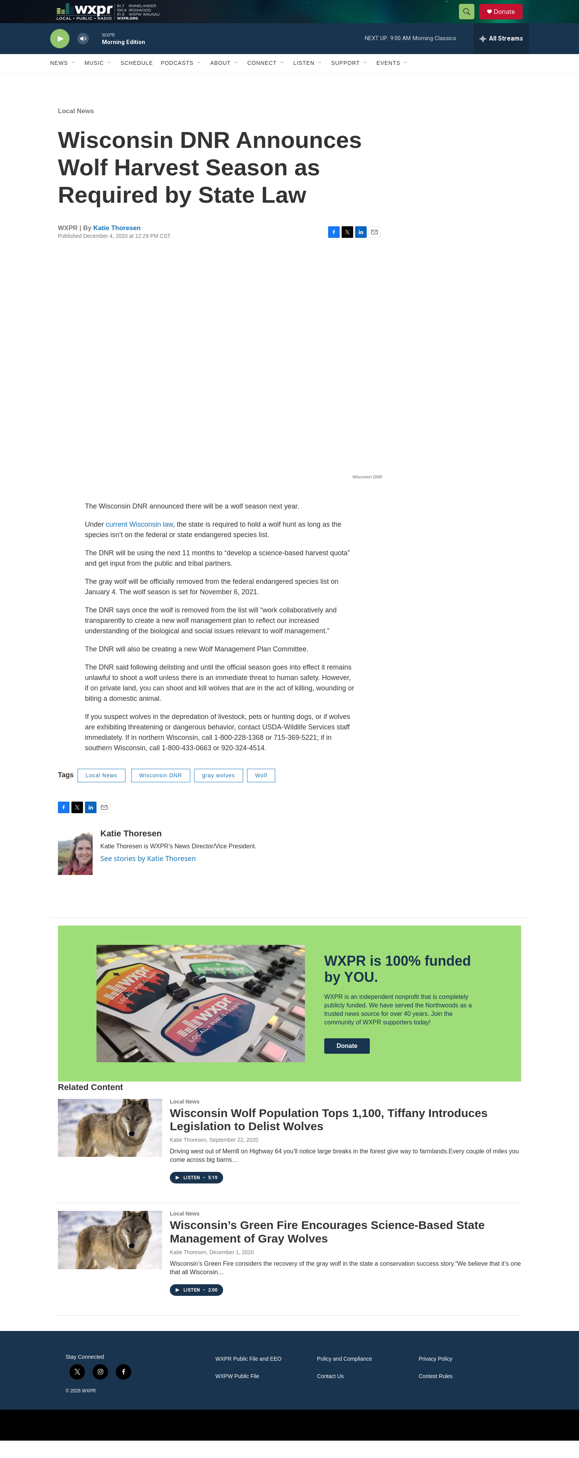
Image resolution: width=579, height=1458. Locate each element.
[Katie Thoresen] (75, 869)
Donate (509, 20)
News (59, 80)
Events (388, 80)
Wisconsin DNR (160, 793)
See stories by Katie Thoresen (148, 875)
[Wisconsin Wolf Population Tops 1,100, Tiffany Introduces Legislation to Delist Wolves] (110, 1145)
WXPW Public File (237, 1394)
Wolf (261, 793)
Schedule (136, 80)
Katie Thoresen (117, 245)
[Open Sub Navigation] (74, 80)
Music (94, 80)
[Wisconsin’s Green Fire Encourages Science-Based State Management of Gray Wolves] (110, 1257)
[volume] (83, 56)
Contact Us (330, 1394)
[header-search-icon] (470, 20)
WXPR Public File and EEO (248, 1376)
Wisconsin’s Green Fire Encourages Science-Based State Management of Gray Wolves (327, 1249)
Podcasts (177, 80)
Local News (76, 128)
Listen (304, 80)
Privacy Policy (435, 1376)
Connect (262, 80)
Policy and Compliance (344, 1376)
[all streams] (501, 56)
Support (345, 80)
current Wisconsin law (139, 542)
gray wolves (218, 793)
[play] (60, 56)
